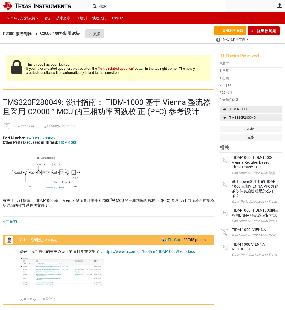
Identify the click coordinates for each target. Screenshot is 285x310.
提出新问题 (266, 31)
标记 (250, 129)
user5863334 (24, 126)
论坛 (47, 18)
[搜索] (157, 6)
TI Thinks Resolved (239, 56)
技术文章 (63, 18)
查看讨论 (49, 299)
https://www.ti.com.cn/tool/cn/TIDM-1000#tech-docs (149, 251)
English (117, 18)
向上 (21, 300)
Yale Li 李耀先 (31, 240)
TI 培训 (81, 18)
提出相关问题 (231, 31)
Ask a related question (116, 68)
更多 (97, 34)
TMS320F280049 (242, 118)
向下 (34, 300)
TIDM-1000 (238, 109)
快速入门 (99, 18)
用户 (279, 5)
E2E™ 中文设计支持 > (21, 18)
